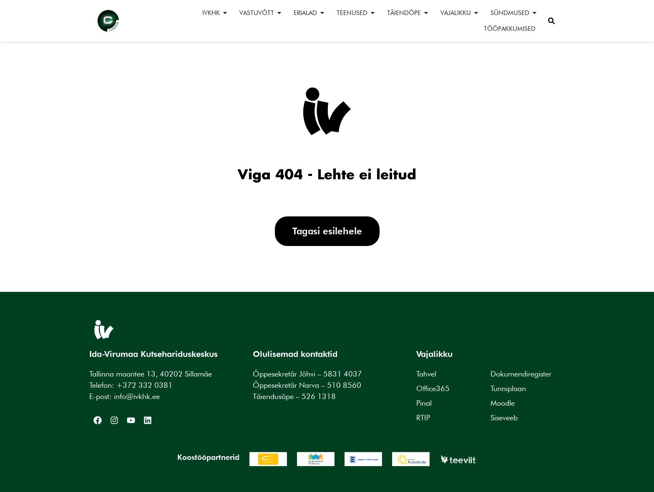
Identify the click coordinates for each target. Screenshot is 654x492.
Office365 (433, 388)
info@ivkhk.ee (137, 396)
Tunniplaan (508, 388)
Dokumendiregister (520, 373)
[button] (551, 21)
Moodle (502, 403)
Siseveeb (504, 417)
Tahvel (426, 373)
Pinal (424, 403)
